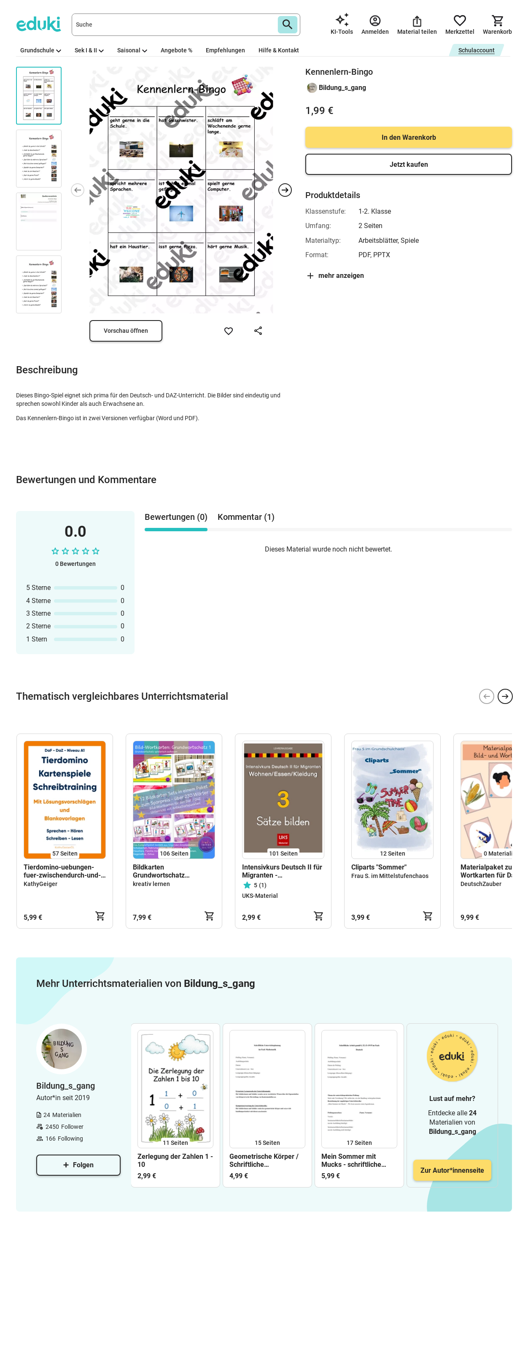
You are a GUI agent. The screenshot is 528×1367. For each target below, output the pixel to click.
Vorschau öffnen (126, 330)
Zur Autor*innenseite (452, 1170)
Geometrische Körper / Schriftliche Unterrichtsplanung (264, 1160)
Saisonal (132, 50)
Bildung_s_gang (342, 88)
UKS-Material (260, 895)
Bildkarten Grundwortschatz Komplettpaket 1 (159, 871)
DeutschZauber (481, 884)
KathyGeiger (40, 884)
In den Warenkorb (409, 137)
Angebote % (176, 50)
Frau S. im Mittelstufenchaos (389, 875)
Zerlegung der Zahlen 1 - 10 (175, 1160)
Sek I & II (89, 50)
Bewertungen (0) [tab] (176, 517)
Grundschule (40, 50)
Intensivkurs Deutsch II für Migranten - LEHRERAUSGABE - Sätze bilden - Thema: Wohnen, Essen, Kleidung (282, 871)
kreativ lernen (151, 884)
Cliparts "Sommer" (379, 867)
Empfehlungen (225, 50)
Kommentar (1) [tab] (246, 517)
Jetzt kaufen (409, 164)
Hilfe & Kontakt (279, 50)
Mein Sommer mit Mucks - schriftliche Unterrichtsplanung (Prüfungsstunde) (351, 1160)
